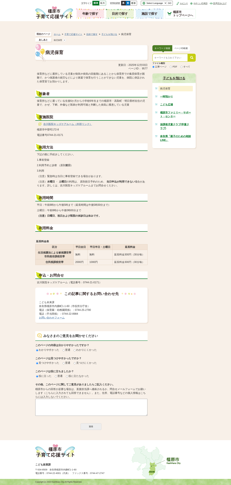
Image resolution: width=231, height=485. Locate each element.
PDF (173, 66)
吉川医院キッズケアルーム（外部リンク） (67, 124)
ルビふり (184, 3)
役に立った (43, 376)
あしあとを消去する (64, 40)
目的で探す (92, 34)
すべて (185, 66)
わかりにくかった (85, 349)
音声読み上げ (220, 3)
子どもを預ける (109, 34)
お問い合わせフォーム (52, 317)
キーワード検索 (162, 48)
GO (169, 3)
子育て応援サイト (73, 34)
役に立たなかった (77, 376)
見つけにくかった (85, 362)
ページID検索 (181, 48)
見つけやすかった (47, 362)
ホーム (57, 34)
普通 (66, 349)
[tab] (162, 48)
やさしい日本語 (200, 3)
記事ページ (159, 66)
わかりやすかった (47, 349)
